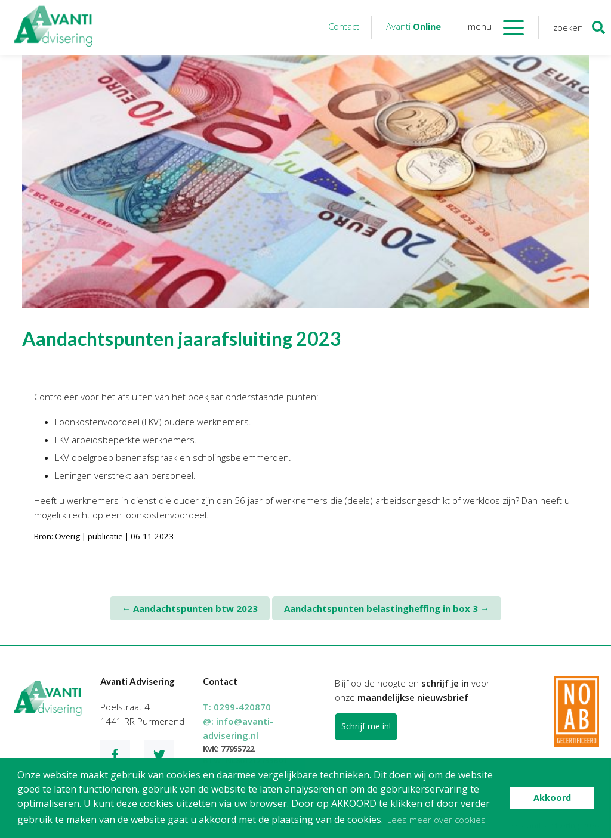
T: (237, 707)
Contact (343, 26)
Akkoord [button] (552, 797)
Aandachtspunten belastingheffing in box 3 (386, 608)
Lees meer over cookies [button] (436, 819)
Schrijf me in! (366, 726)
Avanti (413, 26)
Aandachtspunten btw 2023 (190, 608)
